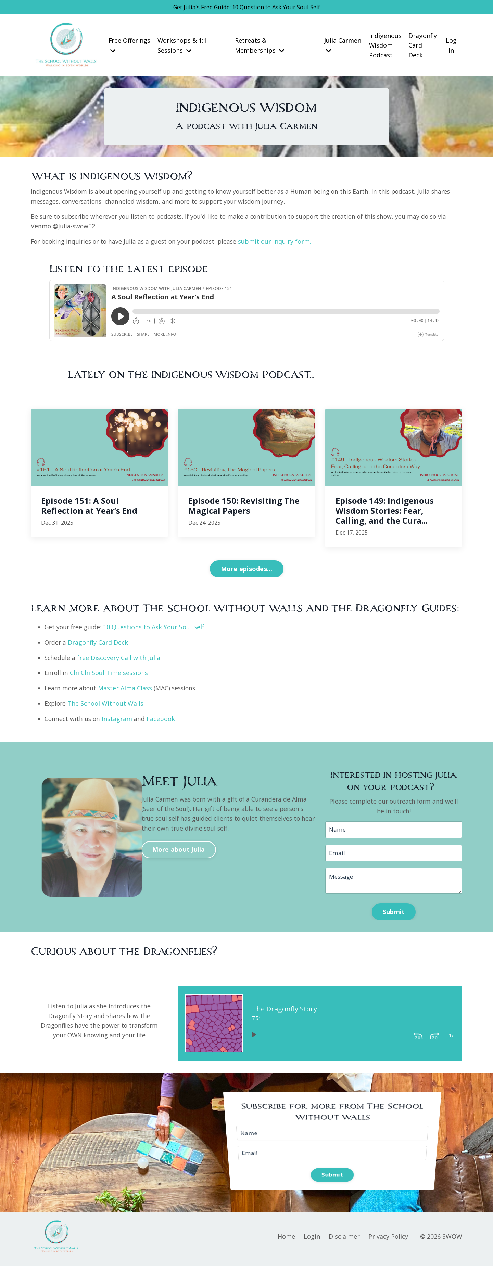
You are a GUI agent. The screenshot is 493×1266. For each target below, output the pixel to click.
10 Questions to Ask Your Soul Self (155, 629)
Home (286, 1242)
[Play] (253, 1039)
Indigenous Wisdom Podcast (385, 46)
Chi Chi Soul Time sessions (110, 675)
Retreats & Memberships (260, 46)
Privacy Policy (388, 1242)
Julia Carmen (342, 45)
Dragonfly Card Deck (422, 46)
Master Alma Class (126, 690)
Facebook (162, 721)
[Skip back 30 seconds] (401, 1039)
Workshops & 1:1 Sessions (182, 46)
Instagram (118, 721)
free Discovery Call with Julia (119, 660)
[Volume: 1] (451, 1039)
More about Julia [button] (178, 850)
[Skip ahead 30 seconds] (418, 1039)
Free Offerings (130, 45)
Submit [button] (394, 916)
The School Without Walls (106, 706)
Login (312, 1242)
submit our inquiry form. (282, 243)
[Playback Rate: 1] (434, 1039)
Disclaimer (344, 1242)
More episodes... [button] (247, 571)
